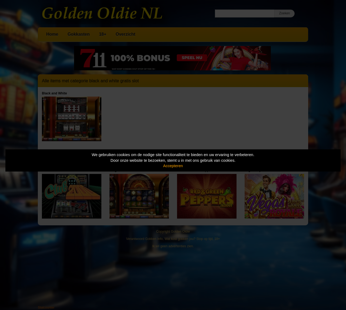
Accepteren (173, 166)
